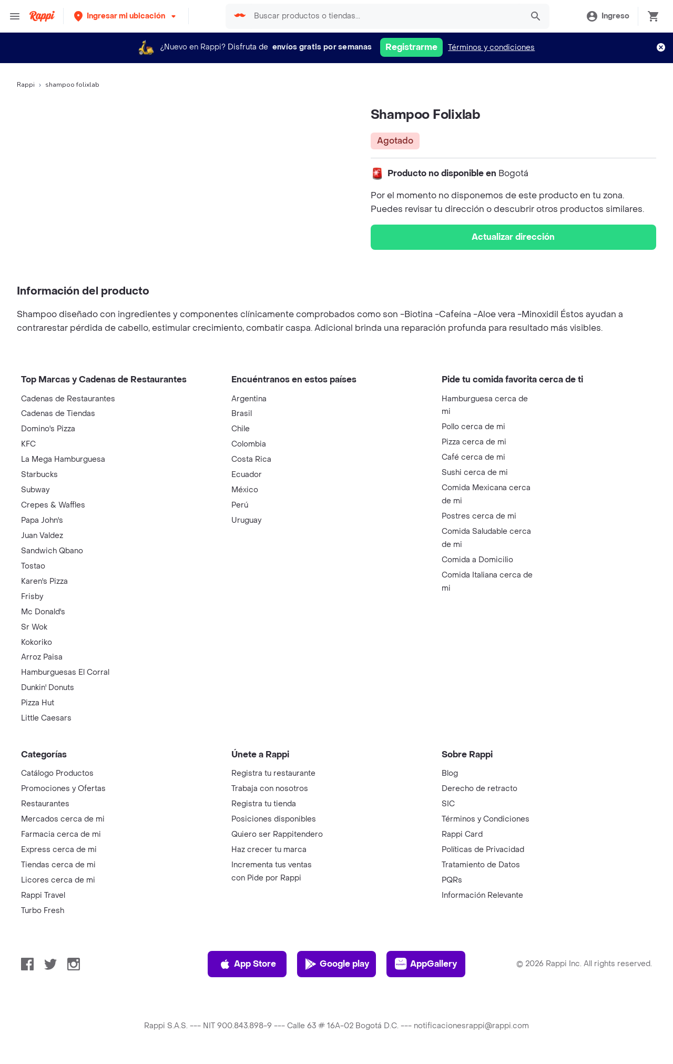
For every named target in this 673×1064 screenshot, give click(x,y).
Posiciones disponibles (273, 819)
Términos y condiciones (491, 48)
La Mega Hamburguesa (63, 459)
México (244, 490)
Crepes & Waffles (53, 505)
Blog (450, 773)
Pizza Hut (37, 703)
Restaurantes (45, 804)
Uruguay (246, 520)
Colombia (248, 444)
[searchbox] (385, 16)
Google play (336, 964)
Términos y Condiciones (485, 819)
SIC (448, 804)
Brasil (241, 414)
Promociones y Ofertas (63, 789)
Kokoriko (36, 642)
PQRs (452, 880)
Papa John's (42, 520)
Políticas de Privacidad (483, 850)
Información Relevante (482, 895)
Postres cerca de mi (479, 516)
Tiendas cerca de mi (58, 865)
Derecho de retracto (479, 789)
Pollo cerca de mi (473, 427)
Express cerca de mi (59, 850)
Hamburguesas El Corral (65, 672)
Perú (239, 505)
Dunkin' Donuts (47, 688)
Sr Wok (34, 627)
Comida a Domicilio (477, 560)
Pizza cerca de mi (474, 442)
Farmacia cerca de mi (61, 834)
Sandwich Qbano (52, 551)
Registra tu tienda (263, 804)
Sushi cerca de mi (475, 473)
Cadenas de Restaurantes (68, 399)
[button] (126, 16)
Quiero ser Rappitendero (277, 834)
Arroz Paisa (42, 657)
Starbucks (39, 475)
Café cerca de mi (473, 457)
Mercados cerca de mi (63, 819)
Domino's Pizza (48, 429)
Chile (240, 429)
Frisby (32, 597)
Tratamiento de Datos (481, 865)
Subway (35, 490)
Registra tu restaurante (273, 773)
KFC (28, 444)
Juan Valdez (42, 536)
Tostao (33, 566)
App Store (247, 964)
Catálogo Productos (57, 773)
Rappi (26, 84)
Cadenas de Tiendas (58, 414)
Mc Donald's (43, 612)
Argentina (249, 399)
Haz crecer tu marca (269, 850)
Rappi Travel (43, 895)
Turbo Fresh (42, 911)
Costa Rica (251, 459)
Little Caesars (46, 718)
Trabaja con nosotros (269, 789)
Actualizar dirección (513, 236)
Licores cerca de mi (58, 880)
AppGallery (426, 964)
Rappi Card (462, 834)
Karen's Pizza (44, 581)
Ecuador (246, 475)
